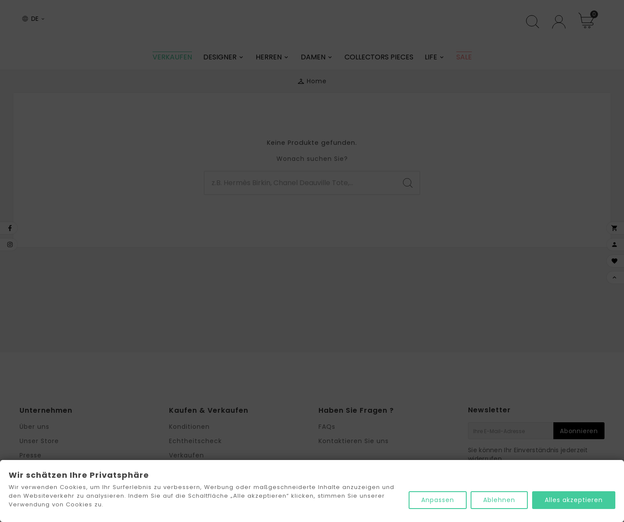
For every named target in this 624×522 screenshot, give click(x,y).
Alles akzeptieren (574, 500)
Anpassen (437, 500)
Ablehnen (499, 500)
